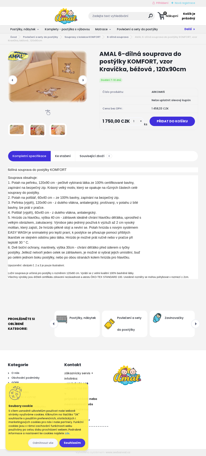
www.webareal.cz (118, 452)
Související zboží (96, 156)
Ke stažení (63, 156)
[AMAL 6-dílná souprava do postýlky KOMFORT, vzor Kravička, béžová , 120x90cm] (48, 76)
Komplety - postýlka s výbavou (67, 29)
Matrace (101, 29)
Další (188, 29)
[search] (127, 17)
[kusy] (133, 121)
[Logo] (30, 16)
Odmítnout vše (43, 443)
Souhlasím (72, 443)
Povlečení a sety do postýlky (137, 29)
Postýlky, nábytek (22, 29)
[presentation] (12, 80)
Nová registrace (185, 3)
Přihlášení (162, 3)
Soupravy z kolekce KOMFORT (83, 37)
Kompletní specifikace (29, 156)
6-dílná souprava (117, 37)
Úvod (13, 37)
